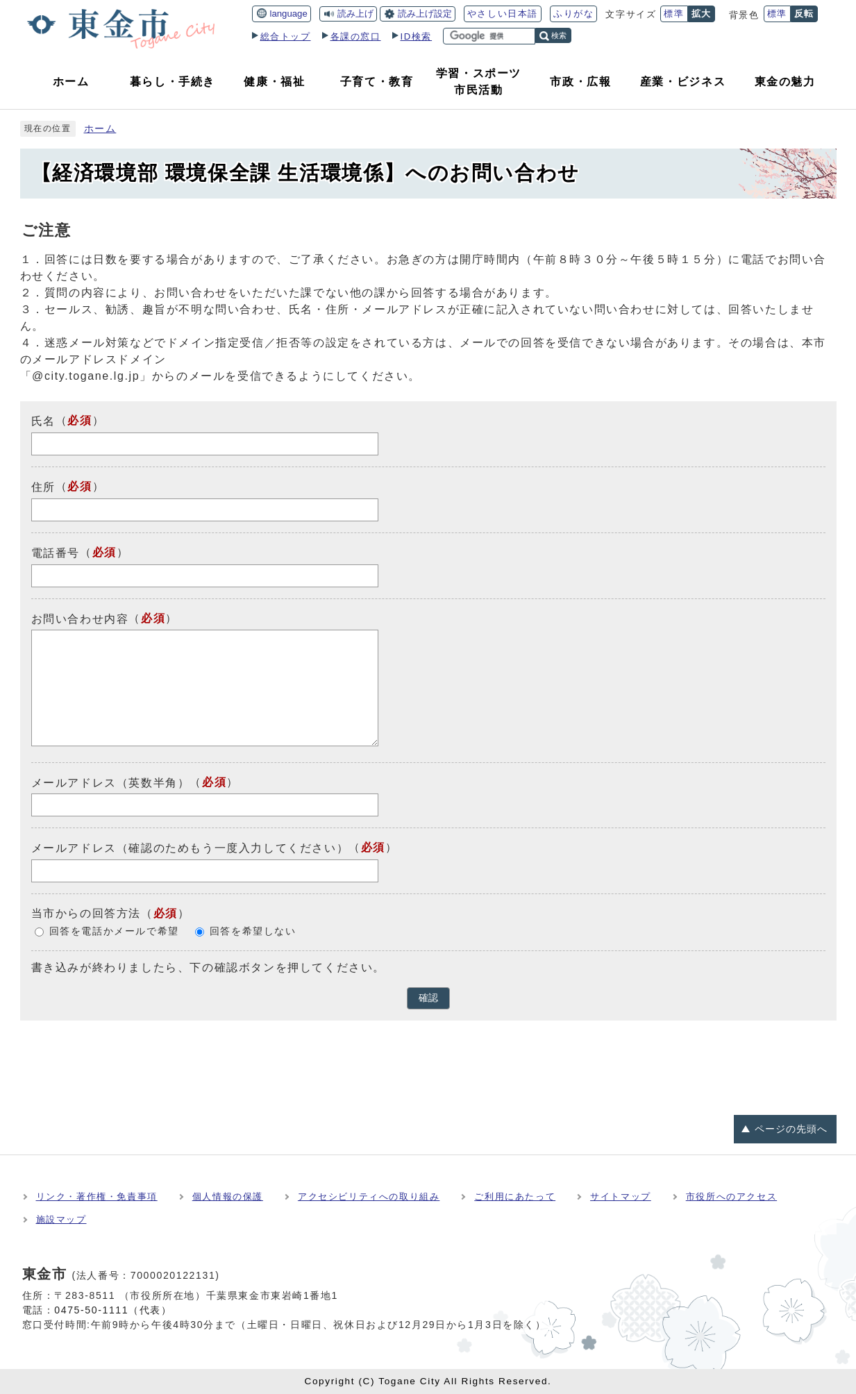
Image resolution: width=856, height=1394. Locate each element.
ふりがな (573, 13)
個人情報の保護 (227, 1196)
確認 (428, 998)
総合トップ (285, 36)
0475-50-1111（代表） (112, 1310)
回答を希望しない (253, 931)
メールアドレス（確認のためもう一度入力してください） (190, 848)
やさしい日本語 (502, 13)
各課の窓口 (355, 36)
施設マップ (61, 1219)
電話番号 (55, 553)
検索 (559, 35)
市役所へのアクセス (731, 1196)
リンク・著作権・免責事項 (97, 1196)
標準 (674, 13)
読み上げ (355, 13)
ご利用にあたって (514, 1196)
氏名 (43, 421)
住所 (43, 487)
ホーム (100, 129)
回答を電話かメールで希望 (114, 931)
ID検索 (417, 36)
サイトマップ (620, 1196)
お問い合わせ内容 (80, 618)
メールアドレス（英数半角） (110, 782)
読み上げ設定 (425, 13)
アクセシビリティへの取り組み (368, 1196)
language (289, 13)
